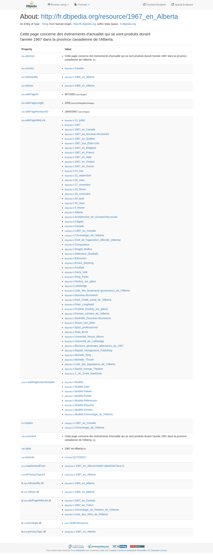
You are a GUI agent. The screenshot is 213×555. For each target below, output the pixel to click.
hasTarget (31, 522)
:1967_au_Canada (80, 129)
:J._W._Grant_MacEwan (83, 373)
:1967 (72, 124)
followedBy (30, 76)
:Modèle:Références (81, 400)
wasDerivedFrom (34, 465)
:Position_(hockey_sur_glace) (86, 309)
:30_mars (75, 203)
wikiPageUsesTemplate (38, 382)
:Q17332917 (76, 457)
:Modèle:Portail (78, 395)
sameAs (28, 457)
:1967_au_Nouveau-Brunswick (87, 134)
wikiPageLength (33, 102)
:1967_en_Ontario (80, 161)
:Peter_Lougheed (79, 304)
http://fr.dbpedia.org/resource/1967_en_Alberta (109, 16)
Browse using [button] (58, 4)
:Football (74, 267)
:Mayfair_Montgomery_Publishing (88, 350)
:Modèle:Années (79, 409)
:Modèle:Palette (78, 391)
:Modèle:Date (77, 386)
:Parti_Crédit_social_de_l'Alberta (88, 299)
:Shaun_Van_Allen (80, 322)
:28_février (75, 189)
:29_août (74, 198)
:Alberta (74, 212)
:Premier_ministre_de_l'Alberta (87, 313)
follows (28, 85)
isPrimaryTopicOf (33, 474)
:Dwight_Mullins (78, 249)
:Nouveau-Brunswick (81, 295)
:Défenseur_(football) (81, 253)
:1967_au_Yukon (79, 505)
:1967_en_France (79, 152)
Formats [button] (82, 4)
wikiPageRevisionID (35, 111)
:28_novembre (78, 193)
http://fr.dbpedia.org (85, 23)
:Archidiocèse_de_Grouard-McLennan (91, 216)
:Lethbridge (76, 285)
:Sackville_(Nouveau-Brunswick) (88, 318)
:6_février (75, 207)
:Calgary (74, 221)
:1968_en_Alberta (79, 76)
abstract (28, 56)
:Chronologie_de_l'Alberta (84, 235)
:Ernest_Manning (79, 262)
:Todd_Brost (76, 332)
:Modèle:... (75, 382)
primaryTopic (33, 531)
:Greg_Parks (77, 276)
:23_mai (74, 170)
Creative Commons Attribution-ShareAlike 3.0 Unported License (138, 550)
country (28, 68)
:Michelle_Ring (78, 355)
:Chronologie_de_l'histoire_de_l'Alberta (92, 509)
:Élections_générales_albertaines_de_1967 (94, 345)
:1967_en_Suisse (79, 166)
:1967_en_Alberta (80, 474)
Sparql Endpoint (182, 4)
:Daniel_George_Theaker (84, 368)
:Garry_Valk (76, 272)
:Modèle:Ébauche (79, 405)
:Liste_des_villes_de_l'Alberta (86, 514)
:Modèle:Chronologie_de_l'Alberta (89, 414)
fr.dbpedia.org (128, 23)
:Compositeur (77, 244)
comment (29, 436)
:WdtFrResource (76, 522)
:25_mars (75, 180)
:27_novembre (78, 184)
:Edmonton (76, 258)
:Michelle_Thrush (79, 359)
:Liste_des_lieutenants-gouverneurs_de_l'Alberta (97, 290)
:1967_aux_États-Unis (82, 143)
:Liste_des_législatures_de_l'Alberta (90, 364)
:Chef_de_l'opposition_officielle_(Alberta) (93, 239)
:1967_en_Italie (78, 157)
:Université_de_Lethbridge (84, 341)
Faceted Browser (154, 4)
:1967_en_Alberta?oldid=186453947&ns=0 (94, 465)
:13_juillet (75, 120)
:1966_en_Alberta (79, 85)
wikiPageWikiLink (33, 120)
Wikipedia (80, 550)
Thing (45, 23)
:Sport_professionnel (81, 327)
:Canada (74, 68)
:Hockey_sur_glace (80, 281)
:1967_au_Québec (80, 138)
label (26, 448)
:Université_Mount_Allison (84, 336)
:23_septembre (78, 175)
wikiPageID (30, 94)
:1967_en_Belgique (80, 147)
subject (27, 422)
